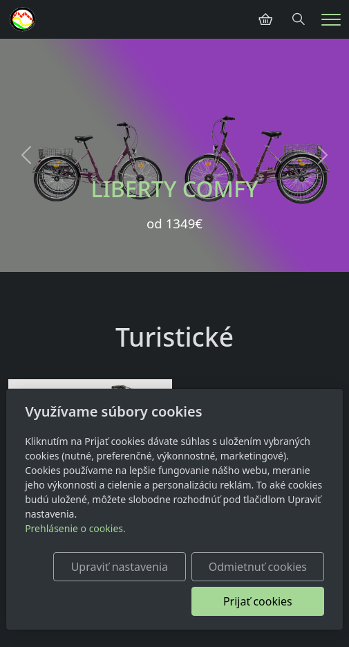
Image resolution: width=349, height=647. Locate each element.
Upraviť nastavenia (119, 566)
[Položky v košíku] (265, 19)
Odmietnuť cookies (258, 566)
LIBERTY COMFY (174, 188)
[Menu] (331, 20)
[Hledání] (298, 19)
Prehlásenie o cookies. (75, 528)
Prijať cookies (257, 601)
